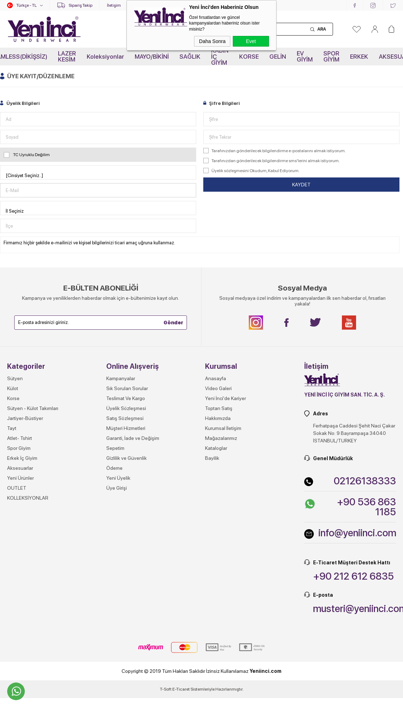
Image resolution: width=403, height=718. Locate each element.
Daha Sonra (212, 41)
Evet (251, 41)
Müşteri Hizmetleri (125, 428)
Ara (321, 29)
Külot (12, 388)
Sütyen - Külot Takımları (32, 408)
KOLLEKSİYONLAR (27, 498)
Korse (13, 398)
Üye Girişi (116, 488)
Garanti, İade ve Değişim (132, 438)
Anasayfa (215, 378)
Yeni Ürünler (20, 478)
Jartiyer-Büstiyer (25, 418)
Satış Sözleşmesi (125, 418)
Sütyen (15, 378)
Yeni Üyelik (118, 478)
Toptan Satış (218, 408)
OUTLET (16, 488)
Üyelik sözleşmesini (230, 170)
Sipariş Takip (80, 5)
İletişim (114, 5)
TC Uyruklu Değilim (27, 154)
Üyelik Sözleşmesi (126, 408)
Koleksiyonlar (105, 56)
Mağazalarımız (221, 438)
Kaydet (301, 184)
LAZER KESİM (67, 56)
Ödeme (114, 468)
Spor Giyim (19, 448)
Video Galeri (218, 388)
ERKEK (359, 56)
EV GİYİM (305, 56)
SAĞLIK (189, 56)
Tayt (11, 428)
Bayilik (212, 458)
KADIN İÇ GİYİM (220, 56)
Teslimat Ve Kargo (125, 398)
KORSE (249, 56)
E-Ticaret (181, 689)
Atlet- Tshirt (19, 438)
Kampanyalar (120, 378)
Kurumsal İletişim (223, 428)
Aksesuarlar (20, 468)
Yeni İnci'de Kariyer (225, 398)
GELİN (277, 56)
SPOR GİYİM (331, 56)
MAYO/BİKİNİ (152, 56)
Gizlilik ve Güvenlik (126, 458)
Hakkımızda (218, 418)
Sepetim (115, 448)
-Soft (166, 689)
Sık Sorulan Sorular (127, 388)
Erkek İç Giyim (22, 458)
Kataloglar (216, 448)
